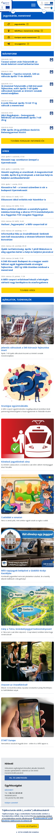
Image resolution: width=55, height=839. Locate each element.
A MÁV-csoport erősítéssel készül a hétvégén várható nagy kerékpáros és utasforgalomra (24, 281)
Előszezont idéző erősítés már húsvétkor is (23, 199)
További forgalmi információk (27, 141)
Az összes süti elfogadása (27, 827)
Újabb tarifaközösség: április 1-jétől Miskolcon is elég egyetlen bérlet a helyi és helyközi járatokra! (27, 250)
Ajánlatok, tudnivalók (17, 299)
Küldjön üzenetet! (11, 803)
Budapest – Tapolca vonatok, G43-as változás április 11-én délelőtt (20, 75)
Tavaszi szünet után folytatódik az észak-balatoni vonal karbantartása (20, 63)
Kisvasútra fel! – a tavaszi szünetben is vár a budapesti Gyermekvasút (24, 189)
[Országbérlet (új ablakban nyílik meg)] (32, 44)
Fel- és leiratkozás (18, 778)
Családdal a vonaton (11, 517)
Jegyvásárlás (20, 24)
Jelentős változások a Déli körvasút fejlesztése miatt (25, 349)
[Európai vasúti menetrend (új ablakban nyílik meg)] (32, 37)
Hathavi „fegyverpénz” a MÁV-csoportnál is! (24, 224)
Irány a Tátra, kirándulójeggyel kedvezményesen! (26, 629)
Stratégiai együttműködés (14, 406)
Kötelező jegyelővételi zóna (15, 461)
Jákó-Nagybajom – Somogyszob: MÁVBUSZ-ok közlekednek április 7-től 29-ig (21, 118)
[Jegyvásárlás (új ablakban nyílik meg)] (32, 24)
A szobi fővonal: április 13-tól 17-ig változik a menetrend (19, 104)
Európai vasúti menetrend (26, 37)
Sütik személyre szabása (28, 833)
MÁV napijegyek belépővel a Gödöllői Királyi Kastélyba (23, 572)
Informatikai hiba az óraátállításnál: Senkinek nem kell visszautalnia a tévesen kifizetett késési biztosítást (27, 236)
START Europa (8, 740)
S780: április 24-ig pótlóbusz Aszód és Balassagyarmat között (20, 131)
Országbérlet (20, 44)
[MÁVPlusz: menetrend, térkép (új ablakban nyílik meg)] (32, 31)
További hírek (27, 290)
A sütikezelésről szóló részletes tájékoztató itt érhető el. (27, 820)
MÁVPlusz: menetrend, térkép (27, 31)
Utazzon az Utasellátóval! (14, 684)
